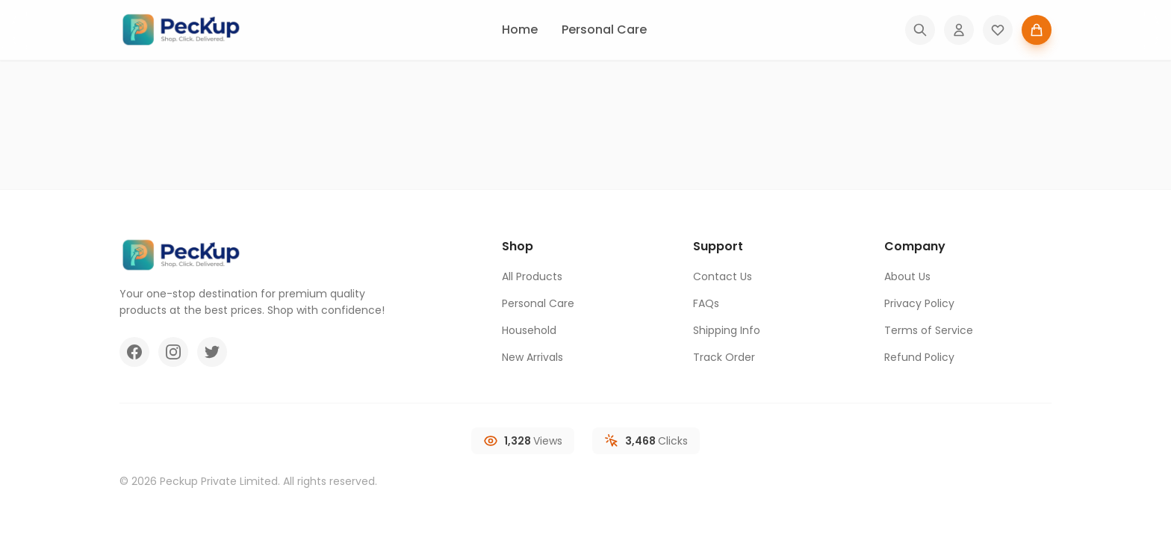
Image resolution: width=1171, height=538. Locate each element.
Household (529, 330)
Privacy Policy (919, 303)
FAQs (706, 303)
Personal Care (604, 29)
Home (520, 29)
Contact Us (722, 276)
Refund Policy (919, 357)
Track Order (724, 357)
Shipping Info (726, 330)
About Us (907, 276)
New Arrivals (532, 357)
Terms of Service (928, 330)
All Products (532, 276)
